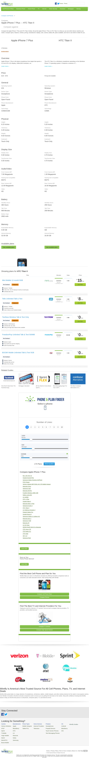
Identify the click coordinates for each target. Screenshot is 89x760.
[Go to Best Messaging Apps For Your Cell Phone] (60, 378)
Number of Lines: (44, 422)
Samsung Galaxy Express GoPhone (32, 480)
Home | (48, 749)
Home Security (53, 9)
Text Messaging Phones (48, 732)
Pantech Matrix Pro (28, 512)
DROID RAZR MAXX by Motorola (32, 527)
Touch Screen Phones (47, 730)
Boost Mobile (4, 740)
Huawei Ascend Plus (28, 478)
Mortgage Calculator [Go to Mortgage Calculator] (24, 386)
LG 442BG (26, 497)
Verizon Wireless (5, 726)
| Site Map (80, 749)
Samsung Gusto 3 (28, 505)
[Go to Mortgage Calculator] (26, 378)
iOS (57, 730)
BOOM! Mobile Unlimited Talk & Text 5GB (18, 352)
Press (65, 3)
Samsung (14, 738)
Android (58, 726)
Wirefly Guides (67, 724)
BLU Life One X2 (27, 475)
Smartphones (45, 726)
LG (12, 732)
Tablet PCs (24, 728)
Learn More (24, 548)
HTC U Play (26, 499)
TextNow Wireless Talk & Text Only (15, 317)
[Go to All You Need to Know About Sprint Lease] (43, 378)
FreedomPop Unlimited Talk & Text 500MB (18, 334)
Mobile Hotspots (25, 726)
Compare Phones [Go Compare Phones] (44, 597)
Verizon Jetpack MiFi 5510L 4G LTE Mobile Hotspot (37, 484)
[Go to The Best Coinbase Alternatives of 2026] (78, 378)
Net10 (2, 736)
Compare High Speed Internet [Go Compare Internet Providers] (44, 630)
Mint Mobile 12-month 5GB (12, 280)
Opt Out (85, 748)
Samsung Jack (27, 488)
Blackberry (58, 728)
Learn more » (5, 66)
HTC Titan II (26, 508)
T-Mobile (3, 732)
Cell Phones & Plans (8, 9)
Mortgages (71, 9)
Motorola (14, 734)
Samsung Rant (27, 538)
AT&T (2, 728)
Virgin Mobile (4, 734)
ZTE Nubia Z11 (27, 531)
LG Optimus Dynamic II (29, 510)
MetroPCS (4, 738)
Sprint (2, 730)
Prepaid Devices (46, 728)
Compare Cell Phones (7, 15)
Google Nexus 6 (27, 514)
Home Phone (31, 9)
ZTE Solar (25, 533)
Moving (78, 9)
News (61, 3)
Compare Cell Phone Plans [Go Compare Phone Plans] (44, 594)
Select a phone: (45, 404)
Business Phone (20, 9)
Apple (13, 726)
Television (33, 728)
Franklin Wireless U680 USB (30, 493)
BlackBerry (14, 728)
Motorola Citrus (27, 486)
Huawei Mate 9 (27, 501)
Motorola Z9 (26, 523)
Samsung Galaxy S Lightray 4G (31, 516)
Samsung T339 (27, 520)
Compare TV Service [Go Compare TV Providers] (44, 626)
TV (38, 9)
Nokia (13, 736)
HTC (13, 730)
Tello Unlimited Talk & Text (12, 299)
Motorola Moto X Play (28, 503)
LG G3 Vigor (26, 525)
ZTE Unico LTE (27, 529)
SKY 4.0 (25, 536)
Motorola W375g (27, 490)
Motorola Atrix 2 (27, 518)
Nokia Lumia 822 (27, 495)
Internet (44, 9)
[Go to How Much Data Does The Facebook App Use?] (8, 378)
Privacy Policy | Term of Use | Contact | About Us (64, 749)
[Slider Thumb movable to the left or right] (31, 440)
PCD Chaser (26, 482)
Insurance (62, 9)
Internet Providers (35, 726)
